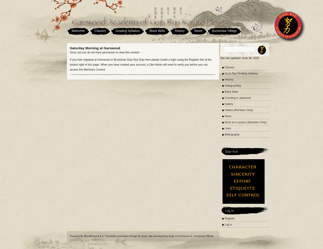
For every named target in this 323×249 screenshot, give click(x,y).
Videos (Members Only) (239, 110)
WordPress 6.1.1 (93, 236)
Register (230, 218)
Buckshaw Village (224, 31)
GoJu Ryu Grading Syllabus (241, 73)
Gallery (229, 104)
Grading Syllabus (127, 31)
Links (228, 128)
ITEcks (210, 236)
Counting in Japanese (238, 98)
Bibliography (232, 134)
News (198, 31)
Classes (100, 31)
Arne (144, 236)
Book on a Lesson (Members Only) (246, 122)
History (180, 31)
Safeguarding (233, 85)
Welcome (78, 31)
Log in (228, 224)
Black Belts (157, 31)
